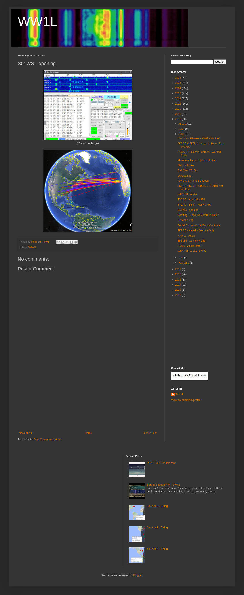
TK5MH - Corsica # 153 (191, 240)
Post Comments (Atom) (47, 439)
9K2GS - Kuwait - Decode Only (196, 230)
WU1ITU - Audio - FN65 (192, 251)
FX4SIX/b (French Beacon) (194, 180)
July (181, 128)
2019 (178, 114)
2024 (178, 88)
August (182, 123)
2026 (178, 77)
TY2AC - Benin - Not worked (194, 204)
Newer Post (25, 433)
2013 (178, 289)
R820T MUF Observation (161, 463)
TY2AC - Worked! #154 (191, 199)
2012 (178, 295)
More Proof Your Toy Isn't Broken (197, 160)
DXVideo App (185, 220)
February (184, 262)
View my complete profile (185, 400)
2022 (178, 98)
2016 (178, 274)
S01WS (32, 247)
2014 (178, 284)
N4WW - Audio (186, 235)
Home (88, 433)
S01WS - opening (188, 209)
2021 (178, 103)
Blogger (137, 575)
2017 (178, 269)
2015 (178, 279)
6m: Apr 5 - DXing (157, 506)
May (181, 257)
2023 (178, 93)
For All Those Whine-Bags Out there (199, 225)
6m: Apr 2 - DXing (157, 548)
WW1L (37, 21)
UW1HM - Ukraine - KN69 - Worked (199, 138)
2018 (178, 119)
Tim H (179, 394)
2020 (178, 108)
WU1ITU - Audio (187, 194)
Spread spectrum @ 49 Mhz (163, 484)
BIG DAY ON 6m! (188, 170)
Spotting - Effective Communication (198, 215)
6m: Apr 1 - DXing (157, 527)
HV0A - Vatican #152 (190, 245)
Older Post (150, 433)
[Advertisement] (88, 398)
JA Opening (184, 175)
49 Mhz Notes (186, 165)
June (181, 133)
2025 (178, 82)
